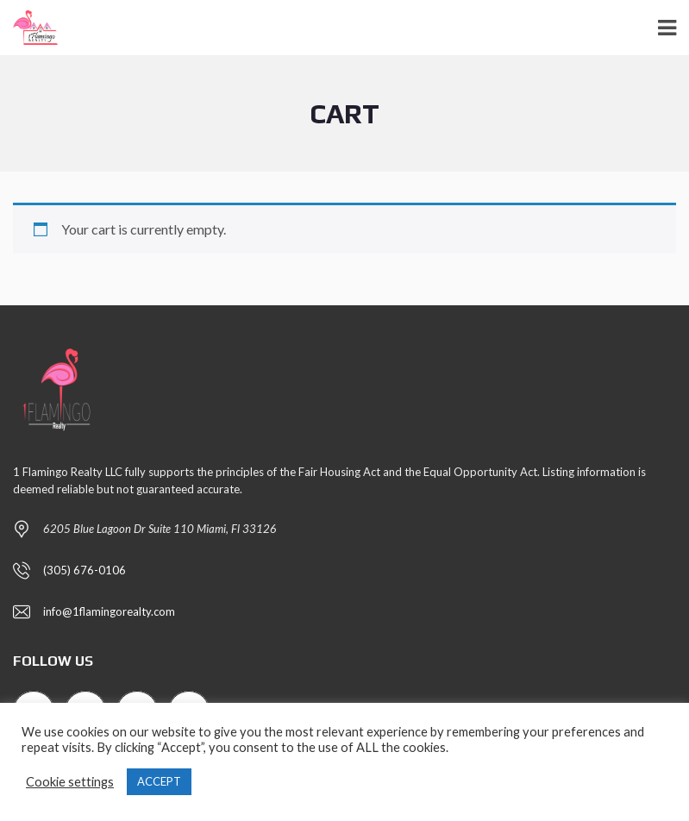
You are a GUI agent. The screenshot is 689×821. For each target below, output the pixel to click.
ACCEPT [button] (159, 781)
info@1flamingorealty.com (109, 611)
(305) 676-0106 (84, 570)
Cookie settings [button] (70, 781)
